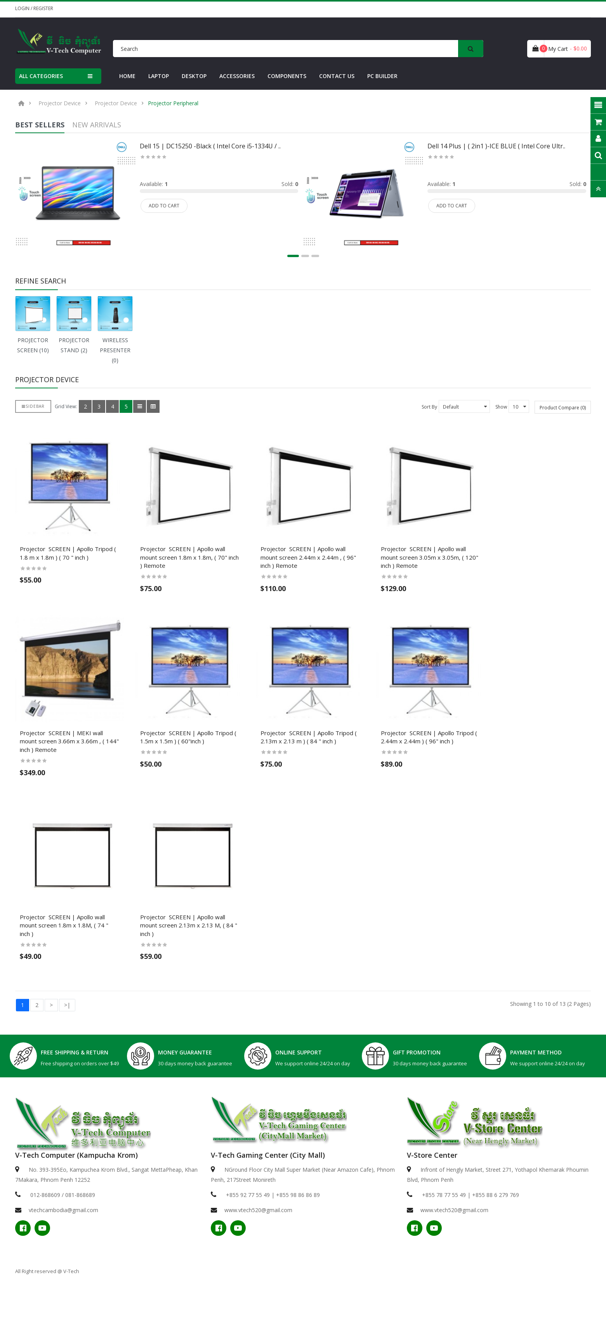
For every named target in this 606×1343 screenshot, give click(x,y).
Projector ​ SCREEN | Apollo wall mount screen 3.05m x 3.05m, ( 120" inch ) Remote (522, 579)
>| (67, 1059)
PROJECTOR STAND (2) (74, 345)
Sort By (429, 407)
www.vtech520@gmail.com (258, 1264)
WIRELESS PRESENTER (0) (115, 350)
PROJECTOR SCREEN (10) (33, 345)
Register (43, 8)
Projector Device (59, 103)
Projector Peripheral (173, 103)
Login (23, 8)
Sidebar (33, 406)
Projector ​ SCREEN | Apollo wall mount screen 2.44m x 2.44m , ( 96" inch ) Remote (375, 579)
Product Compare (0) (563, 407)
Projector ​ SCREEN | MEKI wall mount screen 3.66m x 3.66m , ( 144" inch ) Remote (80, 782)
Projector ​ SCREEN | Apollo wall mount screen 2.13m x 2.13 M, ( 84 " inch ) (228, 984)
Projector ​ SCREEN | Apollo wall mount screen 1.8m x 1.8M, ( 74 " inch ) (81, 984)
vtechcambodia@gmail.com (63, 1264)
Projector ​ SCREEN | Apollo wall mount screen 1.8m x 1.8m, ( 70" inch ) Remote (228, 579)
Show (501, 407)
